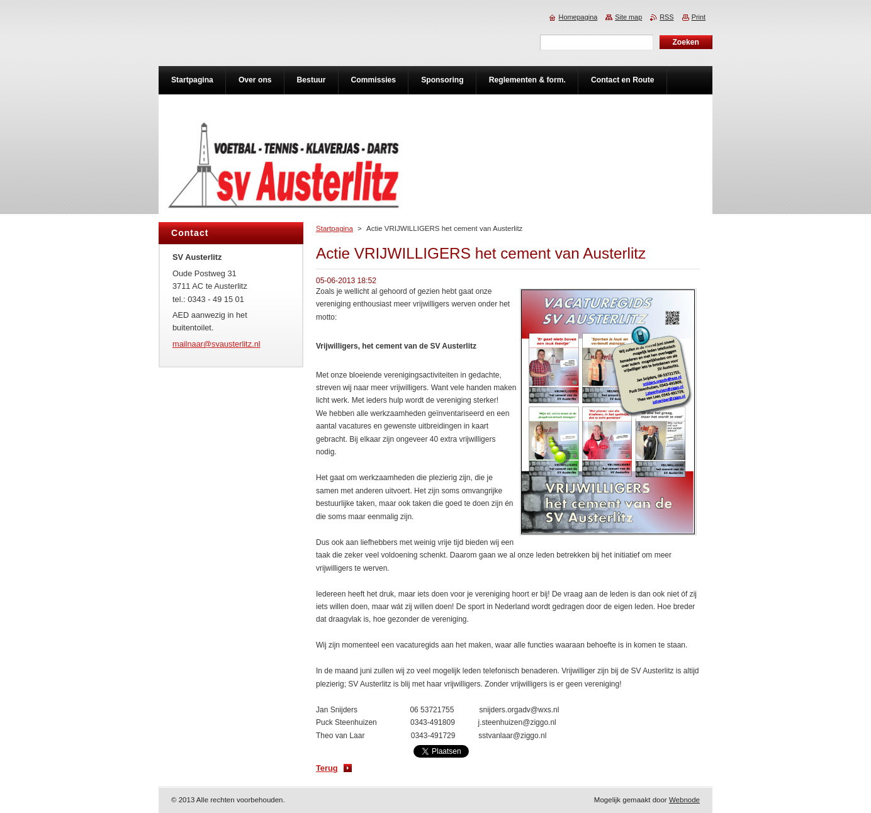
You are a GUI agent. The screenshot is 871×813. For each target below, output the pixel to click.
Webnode (684, 800)
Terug (327, 768)
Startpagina (334, 228)
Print (698, 17)
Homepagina (578, 17)
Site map (628, 17)
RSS (666, 17)
